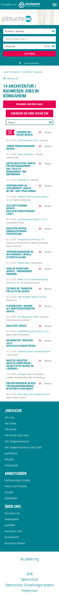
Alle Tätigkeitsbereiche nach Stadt (23, 447)
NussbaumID (12, 537)
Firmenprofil (11, 465)
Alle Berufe (11, 429)
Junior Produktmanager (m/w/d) (20, 147)
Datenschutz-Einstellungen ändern (29, 584)
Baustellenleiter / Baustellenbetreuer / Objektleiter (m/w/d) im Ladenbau (20, 364)
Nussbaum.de (12, 513)
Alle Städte (10, 423)
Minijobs (9, 459)
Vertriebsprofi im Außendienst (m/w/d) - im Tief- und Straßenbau (21, 188)
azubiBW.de (11, 453)
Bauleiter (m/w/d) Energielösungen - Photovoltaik (17, 231)
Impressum (30, 590)
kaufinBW (10, 525)
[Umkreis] (44, 46)
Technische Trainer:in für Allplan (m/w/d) (19, 290)
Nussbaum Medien (15, 543)
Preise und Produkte (16, 486)
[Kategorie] (26, 31)
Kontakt (9, 492)
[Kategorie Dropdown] (53, 31)
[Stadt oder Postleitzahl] (21, 46)
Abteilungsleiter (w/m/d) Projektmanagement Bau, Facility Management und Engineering (20, 169)
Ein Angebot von (20, 5)
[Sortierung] (26, 122)
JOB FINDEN (29, 53)
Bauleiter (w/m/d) (16, 325)
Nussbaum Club (13, 531)
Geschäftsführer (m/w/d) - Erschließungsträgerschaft (20, 210)
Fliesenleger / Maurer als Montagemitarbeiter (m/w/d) (20, 308)
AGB (29, 573)
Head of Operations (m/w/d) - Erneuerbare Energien (19, 271)
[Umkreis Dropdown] (53, 46)
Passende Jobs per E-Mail (29, 104)
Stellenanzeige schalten (17, 480)
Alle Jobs (10, 417)
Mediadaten (11, 498)
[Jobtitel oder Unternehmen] (29, 39)
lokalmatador (12, 519)
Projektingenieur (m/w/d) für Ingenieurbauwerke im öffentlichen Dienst (21, 385)
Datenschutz (29, 579)
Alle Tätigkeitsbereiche (17, 441)
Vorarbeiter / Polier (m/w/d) (24, 133)
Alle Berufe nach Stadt (17, 435)
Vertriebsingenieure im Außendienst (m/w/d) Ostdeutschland (19, 254)
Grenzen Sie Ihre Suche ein (29, 113)
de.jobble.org (29, 558)
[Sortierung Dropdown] (50, 122)
